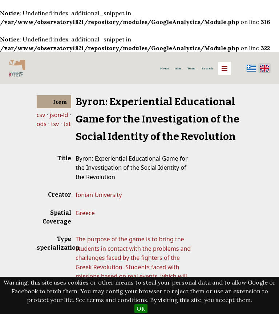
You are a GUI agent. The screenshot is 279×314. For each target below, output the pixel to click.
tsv (55, 124)
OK (141, 308)
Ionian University (99, 195)
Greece (85, 213)
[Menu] (224, 68)
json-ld (59, 115)
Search (207, 68)
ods (41, 124)
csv (41, 115)
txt (67, 124)
